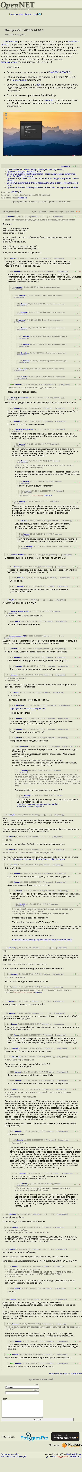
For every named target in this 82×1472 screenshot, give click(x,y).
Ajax (34, 211)
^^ (36, 258)
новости (14, 14)
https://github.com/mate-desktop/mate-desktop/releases (39, 859)
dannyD (12, 1249)
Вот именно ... (35, 495)
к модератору (58, 217)
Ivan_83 (13, 258)
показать (48, 495)
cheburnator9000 (17, 555)
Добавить (51, 1460)
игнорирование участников (58, 1373)
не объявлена (19, 80)
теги (35, 14)
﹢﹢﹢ (40, 217)
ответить (34, 217)
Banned (14, 1024)
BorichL (18, 621)
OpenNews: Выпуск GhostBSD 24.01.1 (25, 172)
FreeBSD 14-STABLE (59, 72)
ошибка (49, 100)
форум (28, 14)
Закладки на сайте (10, 1457)
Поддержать (62, 1460)
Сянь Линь (25, 353)
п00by (16, 692)
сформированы (9, 62)
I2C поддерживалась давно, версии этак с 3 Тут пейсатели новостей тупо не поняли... (38, 991)
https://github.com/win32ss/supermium (27, 708)
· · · (45, 217)
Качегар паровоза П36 (19, 397)
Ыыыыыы (23, 369)
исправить (65, 166)
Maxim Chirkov (73, 1457)
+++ (21, 14)
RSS (78, 211)
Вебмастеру (75, 1460)
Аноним (11, 217)
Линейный (52, 211)
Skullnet (12, 1214)
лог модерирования (75, 1373)
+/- (59, 211)
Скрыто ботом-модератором (50, 287)
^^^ (40, 258)
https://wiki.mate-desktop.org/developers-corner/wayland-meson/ (42, 940)
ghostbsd (22, 198)
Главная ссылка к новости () (35, 169)
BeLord (23, 521)
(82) (17, 211)
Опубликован (11, 41)
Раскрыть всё (68, 211)
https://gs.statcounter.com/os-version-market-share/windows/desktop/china (38, 805)
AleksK (11, 1001)
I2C (39, 85)
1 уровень (42, 211)
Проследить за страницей (13, 1460)
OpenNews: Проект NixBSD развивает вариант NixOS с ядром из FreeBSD (42, 187)
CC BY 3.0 (16, 192)
